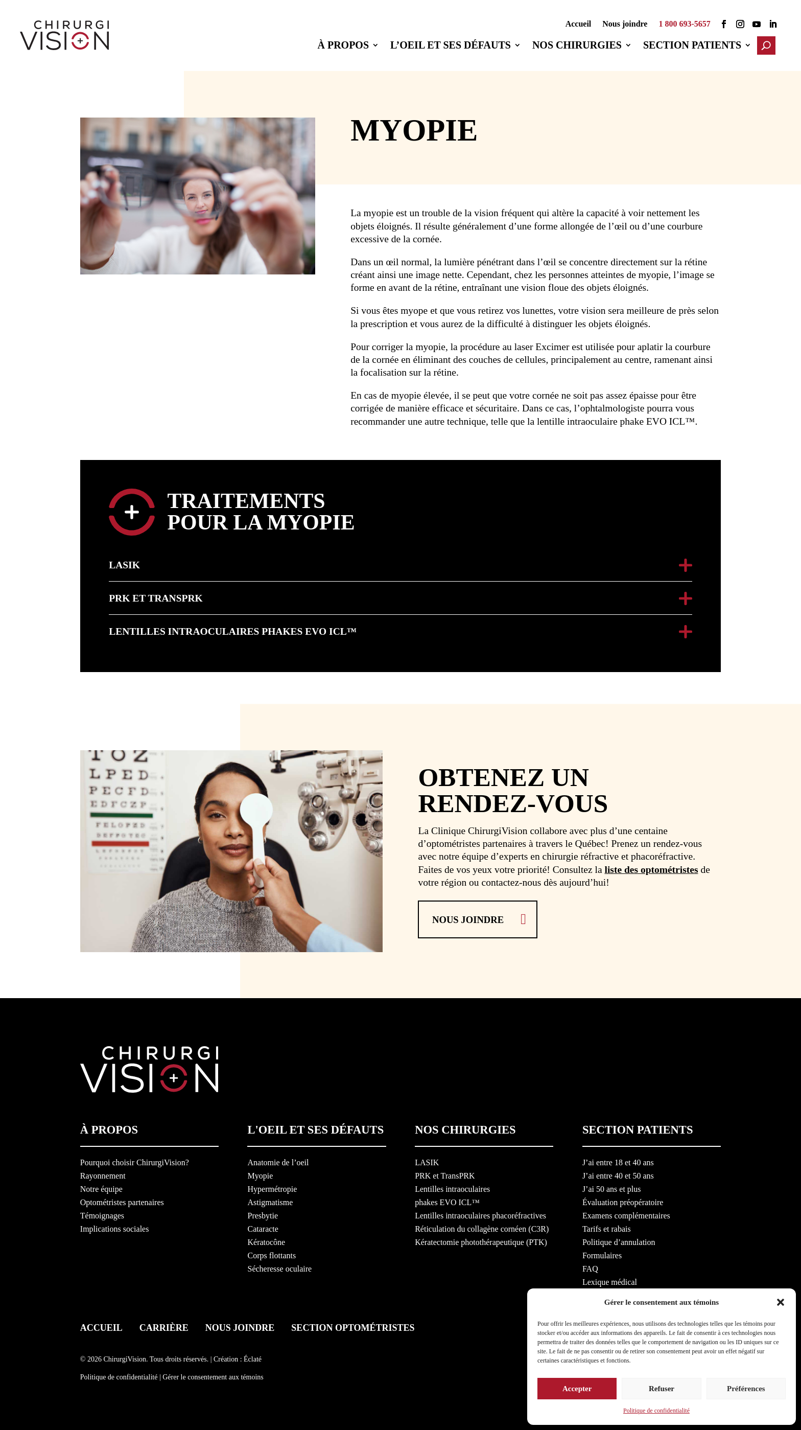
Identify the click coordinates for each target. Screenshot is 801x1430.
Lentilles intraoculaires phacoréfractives (480, 1214)
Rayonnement (103, 1174)
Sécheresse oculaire (279, 1267)
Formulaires (602, 1254)
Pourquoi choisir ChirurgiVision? (134, 1161)
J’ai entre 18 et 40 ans (618, 1161)
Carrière (164, 1326)
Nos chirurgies (580, 46)
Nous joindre (624, 24)
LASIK (124, 563)
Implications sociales (114, 1227)
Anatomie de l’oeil (278, 1161)
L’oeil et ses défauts (453, 46)
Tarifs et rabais (606, 1227)
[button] (780, 1299)
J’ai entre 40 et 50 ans (618, 1174)
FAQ (590, 1267)
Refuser (661, 1386)
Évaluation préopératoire (623, 1200)
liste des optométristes (651, 867)
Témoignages (102, 1214)
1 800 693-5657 (684, 24)
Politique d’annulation (618, 1240)
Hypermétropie (272, 1187)
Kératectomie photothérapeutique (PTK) (481, 1240)
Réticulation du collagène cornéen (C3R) (482, 1227)
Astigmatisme (270, 1200)
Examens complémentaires (626, 1214)
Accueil (579, 24)
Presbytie (262, 1214)
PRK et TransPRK (155, 596)
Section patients (695, 46)
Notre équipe (101, 1187)
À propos (346, 46)
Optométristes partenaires (122, 1200)
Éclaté (253, 1357)
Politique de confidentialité (656, 1410)
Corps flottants (271, 1254)
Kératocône (266, 1240)
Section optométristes (352, 1326)
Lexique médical (609, 1280)
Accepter (577, 1386)
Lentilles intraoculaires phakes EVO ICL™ (233, 630)
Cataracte (262, 1227)
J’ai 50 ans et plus (611, 1187)
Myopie (260, 1174)
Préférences (746, 1386)
